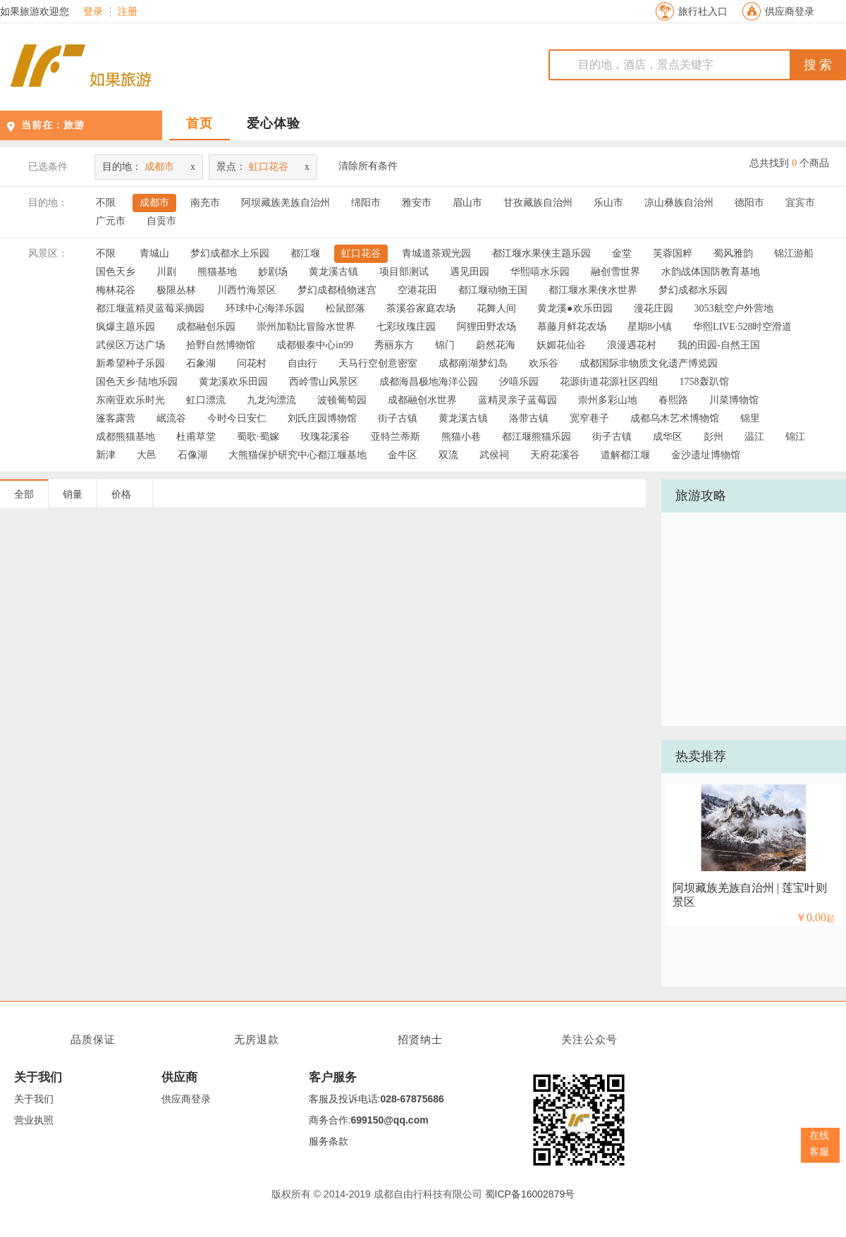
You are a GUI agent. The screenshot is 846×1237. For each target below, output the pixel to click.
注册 (127, 12)
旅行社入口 (703, 11)
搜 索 (818, 65)
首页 (199, 123)
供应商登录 (789, 11)
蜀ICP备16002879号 (530, 1194)
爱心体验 (273, 123)
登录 (93, 12)
